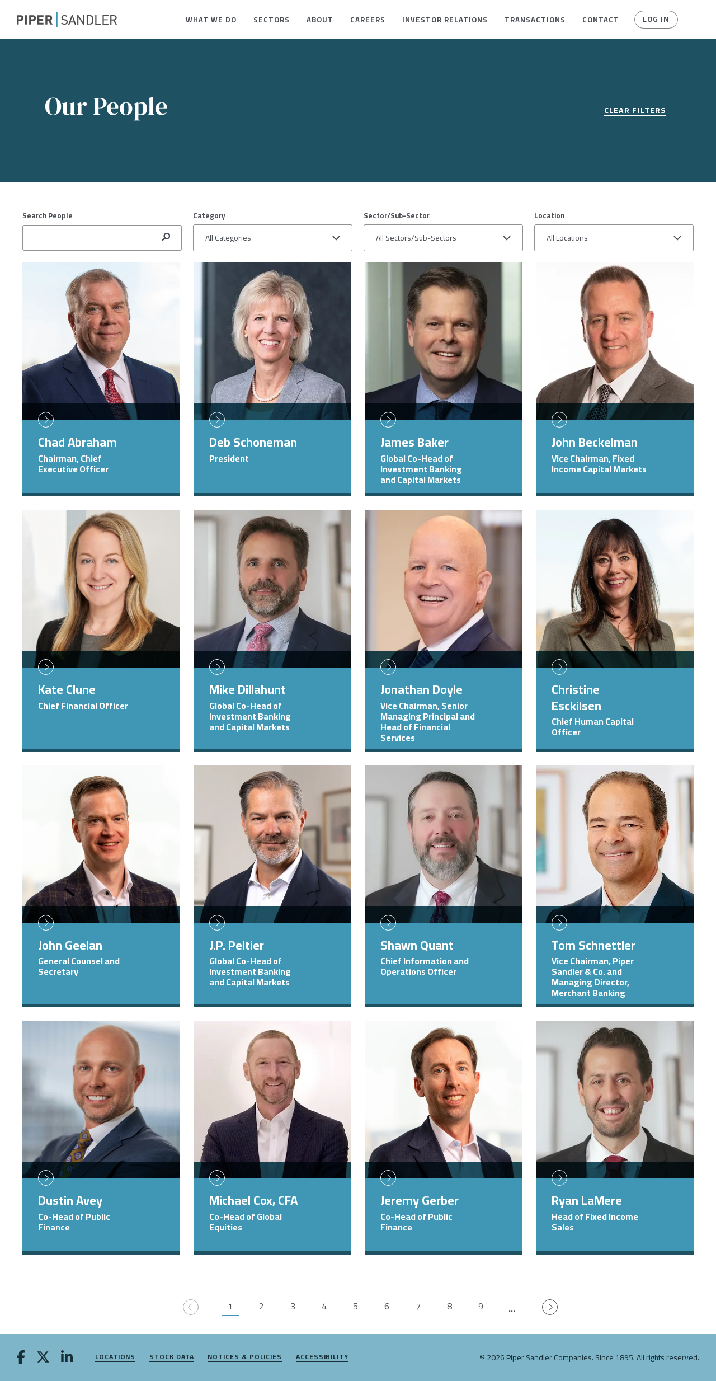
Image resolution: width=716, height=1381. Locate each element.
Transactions (535, 19)
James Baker (414, 442)
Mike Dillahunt (247, 689)
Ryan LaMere (587, 1200)
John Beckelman (595, 442)
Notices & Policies (245, 1357)
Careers (367, 19)
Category (209, 215)
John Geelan (70, 945)
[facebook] (21, 1358)
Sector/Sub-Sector (397, 215)
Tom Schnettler (593, 945)
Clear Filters (635, 111)
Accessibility (322, 1357)
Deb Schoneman (253, 442)
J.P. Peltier (236, 945)
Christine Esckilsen (576, 697)
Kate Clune (67, 689)
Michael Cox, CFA (253, 1200)
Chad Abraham (77, 442)
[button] (211, 19)
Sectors (271, 19)
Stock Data (171, 1357)
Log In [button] (656, 19)
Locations (115, 1357)
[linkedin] (67, 1358)
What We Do (211, 19)
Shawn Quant (417, 945)
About (320, 19)
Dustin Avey (70, 1200)
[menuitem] (211, 19)
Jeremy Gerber (419, 1200)
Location (549, 215)
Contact (600, 19)
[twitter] (43, 1358)
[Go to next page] (550, 1307)
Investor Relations (445, 19)
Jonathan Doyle (421, 689)
